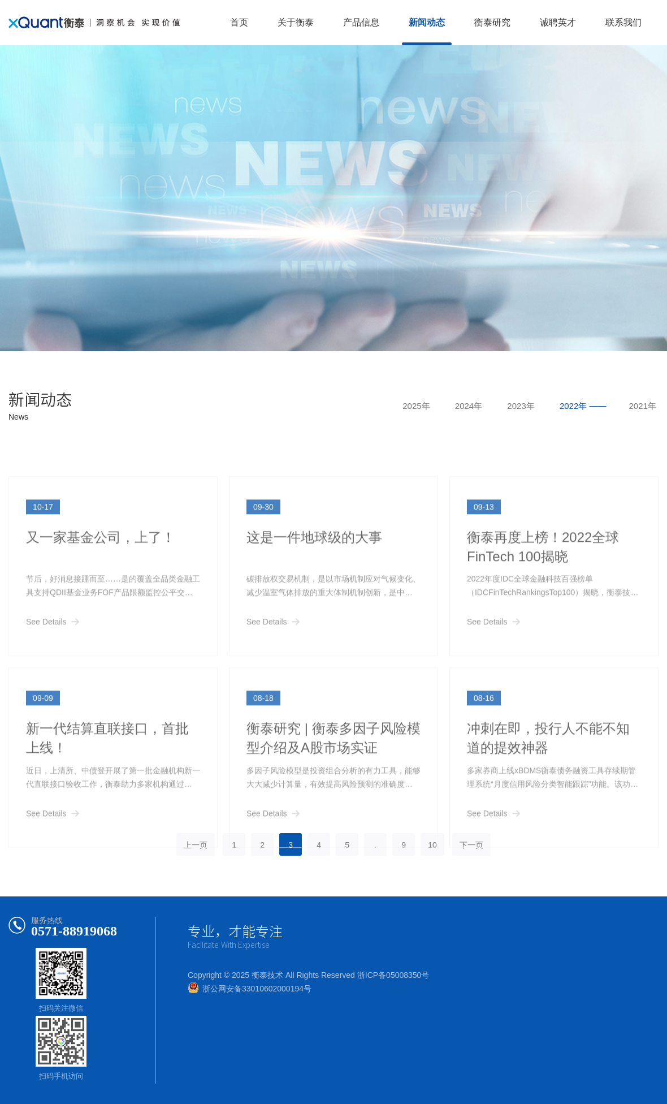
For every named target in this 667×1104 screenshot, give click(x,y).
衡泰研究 (492, 22)
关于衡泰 (296, 22)
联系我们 (623, 22)
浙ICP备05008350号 (393, 975)
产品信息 (361, 22)
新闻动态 (427, 22)
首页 (239, 22)
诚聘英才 (558, 22)
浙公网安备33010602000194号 (256, 988)
